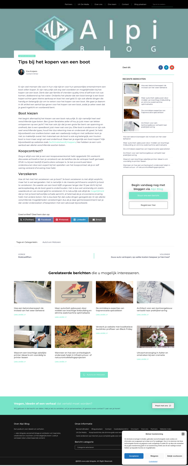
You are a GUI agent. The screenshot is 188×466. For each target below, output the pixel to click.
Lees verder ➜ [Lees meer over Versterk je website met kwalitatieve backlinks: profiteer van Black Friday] (101, 334)
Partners (68, 5)
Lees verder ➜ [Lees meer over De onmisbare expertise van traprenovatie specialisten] (101, 315)
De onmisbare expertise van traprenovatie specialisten (153, 112)
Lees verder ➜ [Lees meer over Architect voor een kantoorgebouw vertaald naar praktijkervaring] (142, 315)
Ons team (112, 5)
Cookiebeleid (153, 461)
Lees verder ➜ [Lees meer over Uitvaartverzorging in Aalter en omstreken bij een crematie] (142, 360)
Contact (125, 5)
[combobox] (162, 5)
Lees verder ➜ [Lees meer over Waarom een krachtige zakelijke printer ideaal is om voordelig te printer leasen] (19, 362)
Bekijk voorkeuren (174, 456)
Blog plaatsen (140, 5)
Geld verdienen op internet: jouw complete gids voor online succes (103, 437)
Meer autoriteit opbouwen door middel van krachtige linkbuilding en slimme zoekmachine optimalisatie (155, 102)
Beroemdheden (82, 430)
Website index (165, 430)
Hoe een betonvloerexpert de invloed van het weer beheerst (154, 87)
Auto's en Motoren (26, 57)
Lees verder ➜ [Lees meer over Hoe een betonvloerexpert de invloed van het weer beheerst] (19, 315)
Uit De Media (83, 5)
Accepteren (134, 456)
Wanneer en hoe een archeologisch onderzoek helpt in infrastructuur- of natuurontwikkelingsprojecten (146, 167)
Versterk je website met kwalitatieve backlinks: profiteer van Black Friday (114, 328)
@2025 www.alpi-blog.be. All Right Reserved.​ (94, 462)
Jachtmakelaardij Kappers (62, 143)
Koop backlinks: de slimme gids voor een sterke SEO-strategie (114, 433)
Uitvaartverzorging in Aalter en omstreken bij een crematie (152, 355)
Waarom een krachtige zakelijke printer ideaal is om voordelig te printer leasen (145, 161)
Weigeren (154, 456)
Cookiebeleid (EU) (121, 430)
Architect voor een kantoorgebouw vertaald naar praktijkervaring (154, 126)
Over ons (98, 5)
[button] (183, 434)
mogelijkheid (97, 192)
